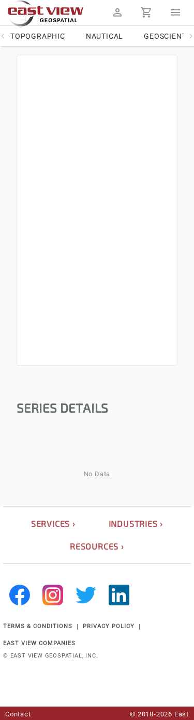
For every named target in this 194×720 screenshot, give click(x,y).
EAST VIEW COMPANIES (39, 643)
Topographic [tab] (37, 36)
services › (53, 523)
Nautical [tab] (104, 36)
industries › (136, 523)
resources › (97, 546)
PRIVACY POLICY (109, 626)
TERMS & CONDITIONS (37, 626)
